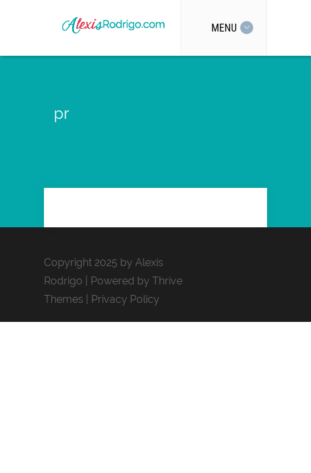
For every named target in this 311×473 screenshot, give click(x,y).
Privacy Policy (125, 299)
